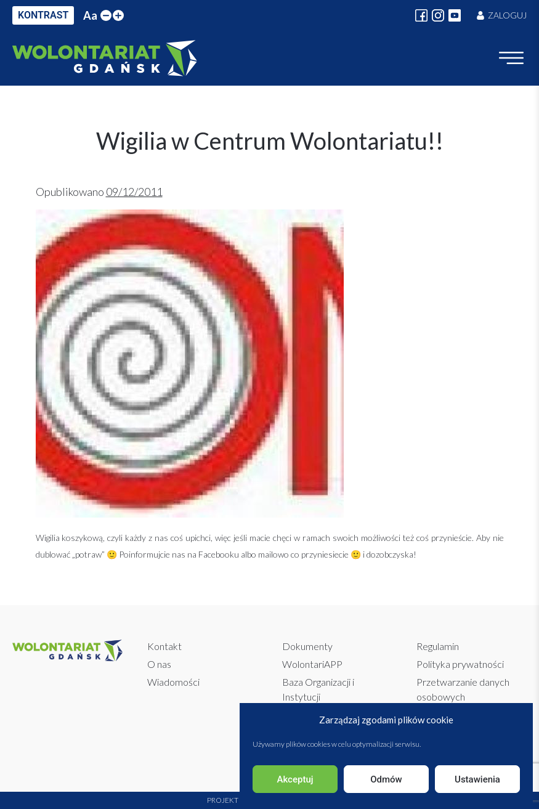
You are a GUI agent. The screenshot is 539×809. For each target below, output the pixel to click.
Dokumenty (307, 646)
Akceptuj (295, 779)
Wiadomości (173, 682)
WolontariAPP (312, 664)
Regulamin (437, 646)
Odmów (386, 779)
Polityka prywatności (460, 664)
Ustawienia (477, 779)
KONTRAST (43, 15)
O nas (159, 664)
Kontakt (164, 646)
